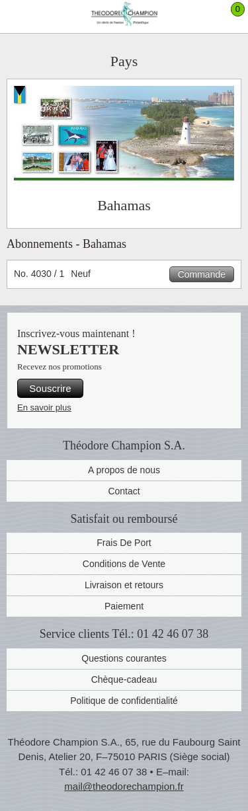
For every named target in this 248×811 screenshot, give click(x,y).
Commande (202, 274)
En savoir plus (44, 407)
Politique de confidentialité (124, 700)
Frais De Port (124, 542)
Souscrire (50, 388)
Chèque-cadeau (124, 679)
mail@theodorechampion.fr (123, 786)
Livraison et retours (124, 585)
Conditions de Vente (124, 564)
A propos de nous (124, 470)
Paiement (124, 606)
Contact (124, 491)
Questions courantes (123, 658)
